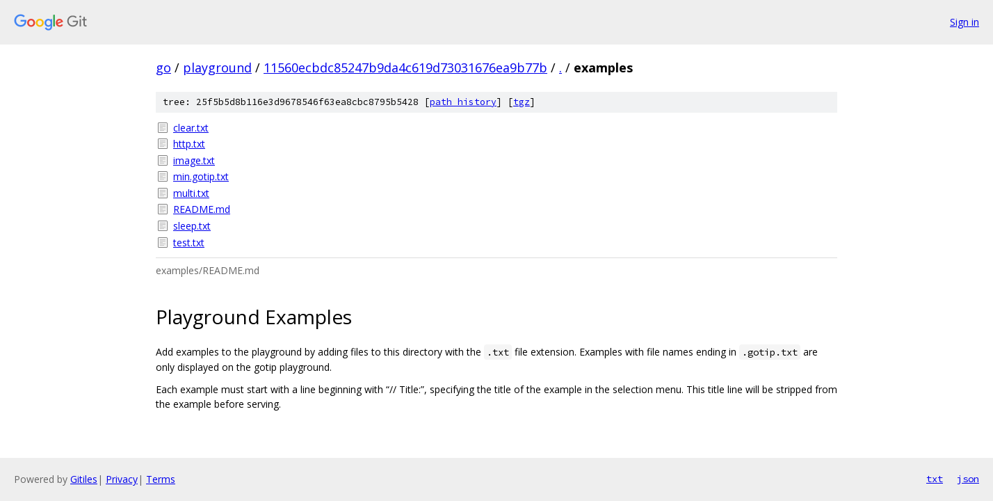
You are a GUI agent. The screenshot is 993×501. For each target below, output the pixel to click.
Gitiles (83, 479)
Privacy (122, 479)
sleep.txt (192, 225)
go (163, 67)
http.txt (189, 143)
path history (463, 102)
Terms (160, 479)
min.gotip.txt (201, 176)
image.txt (194, 160)
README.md (201, 209)
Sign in (964, 22)
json (968, 478)
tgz (521, 102)
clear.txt (191, 127)
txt (934, 478)
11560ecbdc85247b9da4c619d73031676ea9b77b (405, 67)
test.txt (188, 242)
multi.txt (191, 193)
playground (217, 67)
